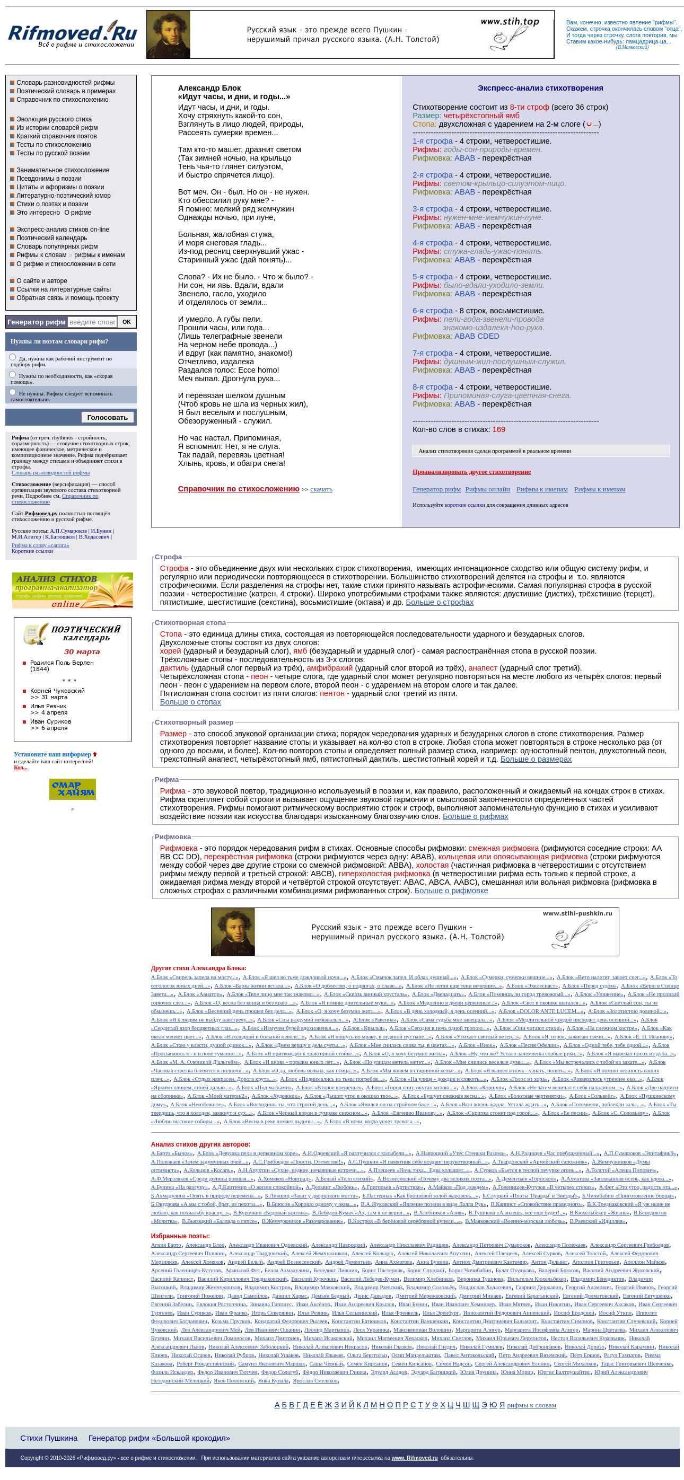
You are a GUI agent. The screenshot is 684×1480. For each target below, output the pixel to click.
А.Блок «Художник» (276, 1096)
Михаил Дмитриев (277, 1338)
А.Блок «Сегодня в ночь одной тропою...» (439, 1028)
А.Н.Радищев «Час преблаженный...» (554, 1153)
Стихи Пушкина (48, 1437)
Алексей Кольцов (372, 1253)
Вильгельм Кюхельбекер (536, 1279)
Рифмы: (427, 149)
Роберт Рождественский (205, 1364)
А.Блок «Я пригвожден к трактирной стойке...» (302, 1053)
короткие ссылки (465, 505)
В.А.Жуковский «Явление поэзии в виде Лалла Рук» (424, 1204)
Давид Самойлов (247, 1296)
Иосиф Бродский (574, 1313)
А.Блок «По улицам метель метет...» (387, 1062)
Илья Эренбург (441, 1313)
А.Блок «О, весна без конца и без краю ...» (245, 1003)
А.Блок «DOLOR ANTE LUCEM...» (541, 1011)
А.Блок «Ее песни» (564, 1113)
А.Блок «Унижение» (599, 994)
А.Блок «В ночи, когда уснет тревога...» (371, 1121)
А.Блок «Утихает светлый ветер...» (477, 1036)
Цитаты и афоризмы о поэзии (60, 187)
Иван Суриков (194, 1313)
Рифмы (230, 808)
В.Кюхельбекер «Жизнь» (599, 1212)
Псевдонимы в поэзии (49, 178)
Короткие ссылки (32, 551)
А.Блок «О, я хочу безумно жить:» (404, 1053)
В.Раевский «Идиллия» (598, 1221)
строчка (600, 28)
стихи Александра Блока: (210, 968)
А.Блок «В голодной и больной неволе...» (255, 1036)
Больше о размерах (536, 759)
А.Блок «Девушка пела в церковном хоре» (247, 1153)
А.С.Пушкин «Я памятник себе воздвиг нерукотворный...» (418, 1162)
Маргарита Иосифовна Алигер (541, 1330)
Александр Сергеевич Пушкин (188, 1253)
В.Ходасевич (94, 537)
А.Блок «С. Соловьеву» (620, 1113)
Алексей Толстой (585, 1253)
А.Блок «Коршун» (482, 1087)
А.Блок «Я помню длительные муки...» (346, 1003)
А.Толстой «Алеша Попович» (621, 1170)
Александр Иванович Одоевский (268, 1245)
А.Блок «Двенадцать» (438, 994)
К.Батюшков (60, 537)
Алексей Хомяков (202, 1262)
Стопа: (424, 124)
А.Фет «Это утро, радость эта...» (638, 1187)
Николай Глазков (392, 1347)
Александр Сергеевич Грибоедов (629, 1245)
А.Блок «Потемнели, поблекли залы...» (597, 1104)
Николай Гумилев (481, 1347)
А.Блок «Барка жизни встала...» (253, 986)
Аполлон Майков (644, 1262)
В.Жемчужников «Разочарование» (303, 1221)
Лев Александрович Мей (210, 1330)
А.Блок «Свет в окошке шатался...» (543, 1003)
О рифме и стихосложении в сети (66, 264)
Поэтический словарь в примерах (66, 91)
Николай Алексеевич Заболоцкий (248, 1347)
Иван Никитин (552, 1304)
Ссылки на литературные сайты (63, 289)
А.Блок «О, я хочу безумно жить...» (338, 1011)
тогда (579, 35)
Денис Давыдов (372, 1296)
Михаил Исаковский (327, 1338)
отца (673, 28)
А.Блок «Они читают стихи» (528, 1028)
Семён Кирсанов (412, 1364)
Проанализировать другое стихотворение (472, 471)
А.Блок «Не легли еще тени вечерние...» (454, 986)
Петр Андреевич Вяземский (532, 1355)
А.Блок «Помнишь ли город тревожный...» (519, 994)
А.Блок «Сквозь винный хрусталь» (366, 994)
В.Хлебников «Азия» (439, 1212)
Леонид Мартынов (326, 1330)
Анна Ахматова (393, 1262)
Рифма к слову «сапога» (40, 545)
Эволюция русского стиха (54, 119)
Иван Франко (231, 1313)
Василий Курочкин (314, 1279)
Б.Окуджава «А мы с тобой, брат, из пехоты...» (206, 1204)
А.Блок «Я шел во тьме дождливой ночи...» (295, 977)
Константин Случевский (626, 1321)
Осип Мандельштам (415, 1355)
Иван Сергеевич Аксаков (604, 1304)
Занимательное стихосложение (62, 170)
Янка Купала (273, 1381)
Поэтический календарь (51, 238)
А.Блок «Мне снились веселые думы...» (482, 1062)
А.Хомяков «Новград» (284, 1179)
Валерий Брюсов (558, 1270)
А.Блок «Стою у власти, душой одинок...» (201, 1045)
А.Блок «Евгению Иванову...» (407, 1113)
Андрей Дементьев (348, 1262)
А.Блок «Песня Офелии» (529, 1045)
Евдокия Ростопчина (221, 1304)
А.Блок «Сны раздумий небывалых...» (302, 1020)
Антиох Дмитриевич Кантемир (489, 1262)
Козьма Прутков (231, 1321)
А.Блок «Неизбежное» (197, 1104)
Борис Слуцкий (425, 1270)
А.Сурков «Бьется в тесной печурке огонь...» (527, 1170)
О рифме (77, 212)
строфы (21, 467)
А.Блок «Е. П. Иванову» (643, 1036)
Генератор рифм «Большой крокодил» (159, 1437)
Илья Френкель (400, 1313)
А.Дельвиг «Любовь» (331, 1187)
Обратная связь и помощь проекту (67, 298)
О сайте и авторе (41, 281)
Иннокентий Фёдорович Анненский (506, 1313)
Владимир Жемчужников (210, 1287)
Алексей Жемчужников (319, 1253)
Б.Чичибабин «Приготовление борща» (628, 1196)
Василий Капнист (172, 1279)
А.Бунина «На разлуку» (179, 1187)
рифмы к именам (99, 255)
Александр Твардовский (258, 1253)
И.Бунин (101, 531)
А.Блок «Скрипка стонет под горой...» (492, 1113)
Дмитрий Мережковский (425, 1296)
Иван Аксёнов (313, 1304)
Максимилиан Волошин (422, 1330)
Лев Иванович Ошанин (272, 1330)
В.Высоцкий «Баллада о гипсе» (219, 1221)
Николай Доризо (584, 1347)
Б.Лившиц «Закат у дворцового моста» (311, 1196)
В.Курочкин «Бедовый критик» (270, 1212)
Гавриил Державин (539, 1287)
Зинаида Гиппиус (271, 1304)
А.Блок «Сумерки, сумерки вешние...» (507, 977)
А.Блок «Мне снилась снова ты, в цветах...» (401, 1045)
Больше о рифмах (475, 816)
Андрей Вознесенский (294, 1262)
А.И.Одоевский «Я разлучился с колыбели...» (356, 1153)
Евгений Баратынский (531, 1296)
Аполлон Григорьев (595, 1262)
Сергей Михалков (575, 1364)
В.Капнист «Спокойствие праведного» (536, 1204)
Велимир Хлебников (428, 1279)
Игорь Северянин (272, 1313)
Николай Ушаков (278, 1355)
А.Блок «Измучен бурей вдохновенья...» (290, 1028)
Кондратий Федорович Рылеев (291, 1321)
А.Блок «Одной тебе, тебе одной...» (606, 1045)
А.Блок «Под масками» (264, 1087)
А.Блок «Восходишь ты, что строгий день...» (281, 1104)
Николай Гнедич (435, 1347)
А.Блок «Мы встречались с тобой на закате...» (589, 1062)
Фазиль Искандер (172, 1372)
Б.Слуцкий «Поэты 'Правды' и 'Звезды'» (530, 1196)
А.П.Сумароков (68, 531)
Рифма (20, 438)
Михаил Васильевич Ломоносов (211, 1338)
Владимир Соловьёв (430, 1287)
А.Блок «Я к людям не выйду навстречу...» (202, 1020)
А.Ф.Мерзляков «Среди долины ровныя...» (202, 1179)
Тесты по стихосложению (53, 144)
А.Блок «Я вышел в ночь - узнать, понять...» (518, 1070)
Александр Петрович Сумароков (491, 1245)
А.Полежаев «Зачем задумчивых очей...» (200, 1162)
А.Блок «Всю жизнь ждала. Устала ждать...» (494, 1104)
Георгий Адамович (588, 1287)
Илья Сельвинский (354, 1313)
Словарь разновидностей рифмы (65, 82)
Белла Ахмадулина (287, 1270)
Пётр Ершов (585, 1355)
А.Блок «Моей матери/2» (217, 1096)
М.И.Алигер (26, 537)
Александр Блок (205, 1245)
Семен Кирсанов (367, 1364)
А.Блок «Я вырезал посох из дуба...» (630, 1053)
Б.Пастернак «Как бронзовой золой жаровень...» (420, 1196)
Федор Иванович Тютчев (227, 1372)
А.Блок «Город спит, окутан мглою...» (411, 1087)
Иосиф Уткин (615, 1313)
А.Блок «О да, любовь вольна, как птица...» (305, 1070)
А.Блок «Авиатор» (200, 994)
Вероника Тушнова (480, 1279)
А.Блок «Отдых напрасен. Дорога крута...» (224, 1079)
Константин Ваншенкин (419, 1321)
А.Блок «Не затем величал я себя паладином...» (565, 1087)
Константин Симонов (567, 1321)
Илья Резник (312, 1313)
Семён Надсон (453, 1364)
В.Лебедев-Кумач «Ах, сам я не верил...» (360, 1212)
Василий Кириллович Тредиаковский (242, 1279)
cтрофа (439, 141)
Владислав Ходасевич (485, 1287)
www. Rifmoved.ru (415, 1458)
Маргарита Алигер (478, 1330)
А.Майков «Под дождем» (458, 1187)
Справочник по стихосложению (62, 99)
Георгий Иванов (634, 1287)
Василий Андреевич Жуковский (621, 1270)
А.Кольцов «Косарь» (208, 1170)
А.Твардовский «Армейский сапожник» (539, 1162)
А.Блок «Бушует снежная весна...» (443, 1096)
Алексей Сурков (541, 1253)
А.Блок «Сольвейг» (592, 1096)
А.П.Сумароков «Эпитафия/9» (640, 1153)
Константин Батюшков (359, 1321)
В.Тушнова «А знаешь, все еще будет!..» (517, 1212)
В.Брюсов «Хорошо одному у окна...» (312, 1204)
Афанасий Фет (242, 1270)
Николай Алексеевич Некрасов (330, 1347)
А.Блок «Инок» (477, 1045)
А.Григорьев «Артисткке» (393, 1187)
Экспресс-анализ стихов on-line (62, 229)
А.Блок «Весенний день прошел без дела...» (239, 1011)
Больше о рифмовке (451, 890)
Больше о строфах (440, 602)
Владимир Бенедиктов (597, 1279)
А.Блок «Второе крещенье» (329, 1087)
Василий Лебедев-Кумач (370, 1279)
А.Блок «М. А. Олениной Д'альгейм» (195, 1062)
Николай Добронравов (533, 1347)
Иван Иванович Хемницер (463, 1304)
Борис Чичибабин (470, 1270)
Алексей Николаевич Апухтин (434, 1253)
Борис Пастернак (382, 1270)
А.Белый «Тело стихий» (344, 1179)
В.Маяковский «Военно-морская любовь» (515, 1221)
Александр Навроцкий (338, 1245)
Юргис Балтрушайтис (564, 1372)
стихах (476, 429)
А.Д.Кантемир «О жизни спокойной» (256, 1187)
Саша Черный (326, 1364)
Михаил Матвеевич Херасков (392, 1338)
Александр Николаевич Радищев (409, 1245)
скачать (321, 489)
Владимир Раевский (378, 1287)
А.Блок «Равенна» (375, 1020)
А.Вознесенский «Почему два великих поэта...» (434, 1179)
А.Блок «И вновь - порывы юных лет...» (291, 1062)
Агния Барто (166, 1245)
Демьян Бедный (330, 1296)
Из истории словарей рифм (57, 127)
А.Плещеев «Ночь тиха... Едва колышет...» (419, 1170)
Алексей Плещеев (496, 1253)
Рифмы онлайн (487, 489)
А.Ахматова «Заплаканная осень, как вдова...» (616, 1179)
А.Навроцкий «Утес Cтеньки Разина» (461, 1153)
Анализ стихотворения (446, 451)
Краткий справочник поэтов (56, 136)
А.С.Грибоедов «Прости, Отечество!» (298, 1162)
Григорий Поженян (200, 1296)
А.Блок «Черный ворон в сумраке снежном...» (312, 1113)
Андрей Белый (244, 1262)
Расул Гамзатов (622, 1355)
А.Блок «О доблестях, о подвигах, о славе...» (348, 986)
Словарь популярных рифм (57, 246)
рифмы (664, 22)
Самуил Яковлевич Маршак (271, 1364)
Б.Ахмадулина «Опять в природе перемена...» (206, 1196)
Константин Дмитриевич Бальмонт (495, 1321)
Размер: (427, 115)
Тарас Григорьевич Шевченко (636, 1364)
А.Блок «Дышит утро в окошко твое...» (351, 1096)
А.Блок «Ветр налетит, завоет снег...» (601, 977)
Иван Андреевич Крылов (364, 1304)
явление (640, 22)
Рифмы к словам (41, 255)
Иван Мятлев (515, 1304)
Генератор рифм (36, 322)
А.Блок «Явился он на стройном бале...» (387, 1104)
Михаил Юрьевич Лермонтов (511, 1338)
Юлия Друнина (478, 1372)
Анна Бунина (432, 1262)
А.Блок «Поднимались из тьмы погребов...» (332, 1079)
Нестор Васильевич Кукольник (588, 1338)
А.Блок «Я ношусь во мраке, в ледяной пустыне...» (370, 1036)
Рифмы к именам (542, 489)
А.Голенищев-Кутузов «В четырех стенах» (544, 1187)
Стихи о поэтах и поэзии (52, 204)
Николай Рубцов (234, 1355)
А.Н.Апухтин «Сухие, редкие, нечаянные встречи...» (301, 1170)
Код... (21, 767)
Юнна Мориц (517, 1372)
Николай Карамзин (631, 1347)
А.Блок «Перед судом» (590, 986)
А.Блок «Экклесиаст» (532, 986)
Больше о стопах (190, 702)
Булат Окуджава (515, 1270)
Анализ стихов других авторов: (201, 1144)
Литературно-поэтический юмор (63, 195)
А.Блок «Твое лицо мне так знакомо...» (273, 994)
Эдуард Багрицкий (433, 1372)
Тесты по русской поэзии (53, 153)
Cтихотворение (440, 107)
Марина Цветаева (604, 1330)
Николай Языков (323, 1355)
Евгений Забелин (171, 1304)
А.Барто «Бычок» (172, 1153)
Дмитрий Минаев (480, 1296)
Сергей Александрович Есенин (512, 1364)
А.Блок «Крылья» (364, 1028)
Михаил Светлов (452, 1338)
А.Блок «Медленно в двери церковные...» (447, 1003)
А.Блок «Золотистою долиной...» (627, 1011)
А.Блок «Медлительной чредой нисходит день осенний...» (566, 1020)
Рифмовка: (432, 158)
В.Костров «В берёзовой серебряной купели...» (404, 1221)
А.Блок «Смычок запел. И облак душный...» (404, 977)
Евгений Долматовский (590, 1296)
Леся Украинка (371, 1330)
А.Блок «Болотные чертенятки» (527, 1096)
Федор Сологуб (280, 1372)
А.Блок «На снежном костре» (602, 1028)
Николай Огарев (191, 1355)
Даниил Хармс (289, 1296)
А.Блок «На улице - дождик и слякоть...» (437, 1079)
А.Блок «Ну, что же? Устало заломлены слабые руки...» (516, 1053)
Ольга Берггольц (367, 1355)
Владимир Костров (267, 1287)
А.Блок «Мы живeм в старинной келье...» (411, 1070)
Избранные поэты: (180, 1236)
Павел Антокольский (469, 1355)
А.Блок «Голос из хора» (519, 1079)
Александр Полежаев (559, 1245)
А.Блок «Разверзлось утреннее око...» (597, 1079)
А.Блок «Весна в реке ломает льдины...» (272, 1121)
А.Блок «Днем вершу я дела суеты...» (300, 1045)
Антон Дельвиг (549, 1262)
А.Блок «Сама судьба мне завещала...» (447, 1020)
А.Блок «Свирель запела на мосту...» (195, 977)
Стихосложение (31, 484)
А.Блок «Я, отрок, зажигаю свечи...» (566, 1036)
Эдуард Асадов (389, 1372)
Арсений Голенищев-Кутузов (186, 1270)
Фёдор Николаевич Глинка (334, 1372)
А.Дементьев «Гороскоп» (526, 1179)
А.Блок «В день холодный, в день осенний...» (439, 1011)
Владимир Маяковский (321, 1287)
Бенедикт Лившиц (335, 1270)
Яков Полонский (233, 1381)
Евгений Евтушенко (647, 1296)
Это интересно (38, 212)
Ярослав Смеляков (315, 1381)
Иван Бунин (413, 1304)
